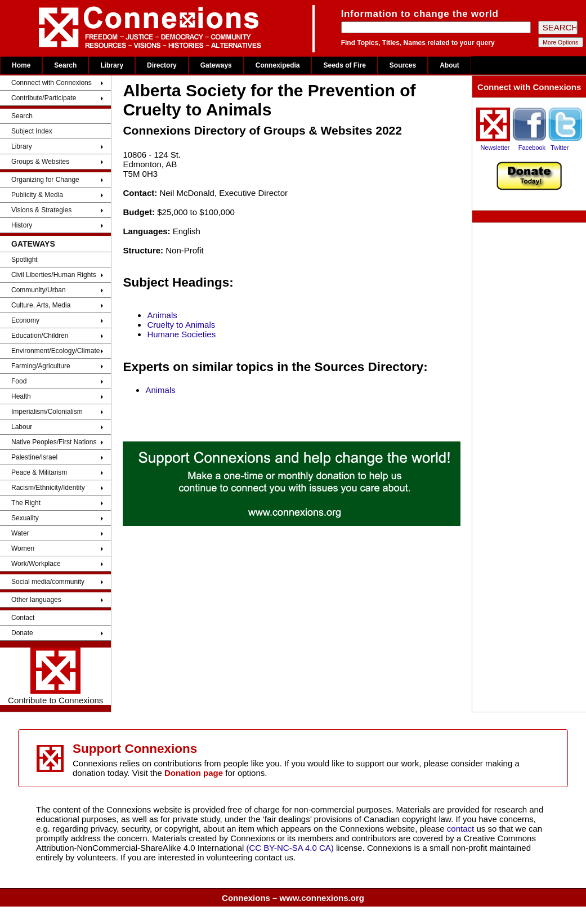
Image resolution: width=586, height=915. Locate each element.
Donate (22, 633)
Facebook (531, 147)
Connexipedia (278, 65)
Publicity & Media (37, 195)
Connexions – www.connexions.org (293, 898)
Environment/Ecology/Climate (55, 351)
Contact (22, 618)
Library (111, 65)
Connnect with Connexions (51, 83)
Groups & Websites (40, 162)
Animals (162, 315)
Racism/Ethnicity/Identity (48, 488)
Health (21, 396)
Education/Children (39, 336)
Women (22, 548)
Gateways (216, 65)
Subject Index (31, 131)
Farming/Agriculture (40, 366)
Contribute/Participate (43, 98)
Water (20, 533)
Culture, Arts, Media (40, 305)
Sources (403, 65)
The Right (26, 503)
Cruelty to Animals (181, 324)
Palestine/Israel (34, 457)
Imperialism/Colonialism (47, 412)
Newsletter (495, 147)
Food (18, 381)
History (21, 225)
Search (65, 65)
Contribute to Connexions (55, 676)
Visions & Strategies (41, 210)
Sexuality (25, 518)
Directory (162, 65)
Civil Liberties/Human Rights (53, 275)
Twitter (560, 147)
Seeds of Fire (344, 65)
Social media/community (47, 582)
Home (21, 65)
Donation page (193, 773)
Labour (21, 427)
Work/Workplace (36, 564)
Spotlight (24, 260)
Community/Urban (38, 290)
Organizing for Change (45, 180)
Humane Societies (181, 334)
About (449, 65)
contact (462, 828)
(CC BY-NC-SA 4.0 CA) (290, 847)
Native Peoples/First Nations (53, 442)
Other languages (36, 600)
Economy (25, 320)
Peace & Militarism (39, 472)
